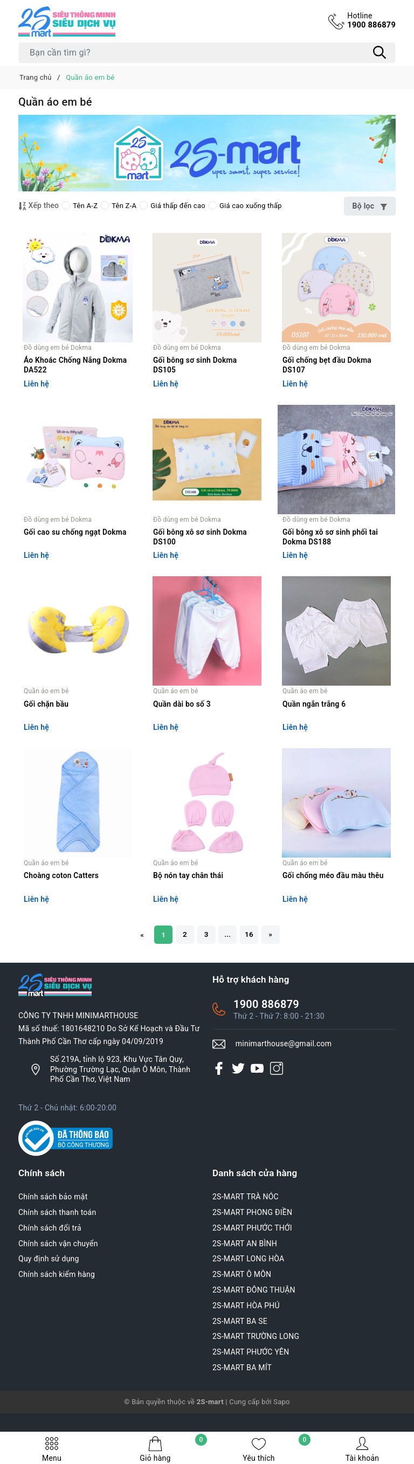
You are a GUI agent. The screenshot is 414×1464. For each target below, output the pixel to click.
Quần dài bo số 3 (182, 733)
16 (251, 974)
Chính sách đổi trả (49, 1268)
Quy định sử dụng (48, 1299)
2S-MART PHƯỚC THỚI (252, 1268)
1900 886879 (371, 20)
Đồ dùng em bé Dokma (58, 357)
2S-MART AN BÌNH (244, 1283)
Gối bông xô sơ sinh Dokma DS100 (201, 556)
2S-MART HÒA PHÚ (246, 1346)
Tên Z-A (118, 206)
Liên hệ (36, 393)
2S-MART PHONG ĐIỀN (252, 1252)
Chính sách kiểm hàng (56, 1314)
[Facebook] (218, 1108)
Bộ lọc (370, 206)
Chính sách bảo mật (52, 1237)
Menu (51, 1449)
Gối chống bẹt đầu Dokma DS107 (327, 374)
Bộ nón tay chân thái (189, 914)
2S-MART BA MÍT (242, 1408)
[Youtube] (257, 1108)
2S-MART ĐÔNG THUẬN (253, 1330)
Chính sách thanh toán (57, 1252)
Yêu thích (276, 1449)
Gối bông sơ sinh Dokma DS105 (195, 374)
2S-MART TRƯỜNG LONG (255, 1376)
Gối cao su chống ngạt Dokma (76, 551)
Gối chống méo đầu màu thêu (333, 914)
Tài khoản (362, 1449)
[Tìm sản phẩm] (207, 53)
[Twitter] (238, 1108)
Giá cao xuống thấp (245, 206)
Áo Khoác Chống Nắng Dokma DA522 (76, 374)
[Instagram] (276, 1108)
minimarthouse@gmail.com (284, 1084)
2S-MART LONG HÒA (248, 1299)
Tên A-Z (79, 206)
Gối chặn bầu (47, 733)
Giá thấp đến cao (172, 206)
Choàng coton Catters (62, 914)
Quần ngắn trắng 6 (314, 733)
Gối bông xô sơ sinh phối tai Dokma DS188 (331, 556)
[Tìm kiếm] (379, 53)
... (228, 974)
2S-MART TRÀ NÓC (245, 1237)
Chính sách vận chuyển (58, 1283)
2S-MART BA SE (239, 1361)
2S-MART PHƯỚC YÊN (250, 1392)
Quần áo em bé (46, 720)
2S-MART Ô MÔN (241, 1314)
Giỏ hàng (173, 1449)
